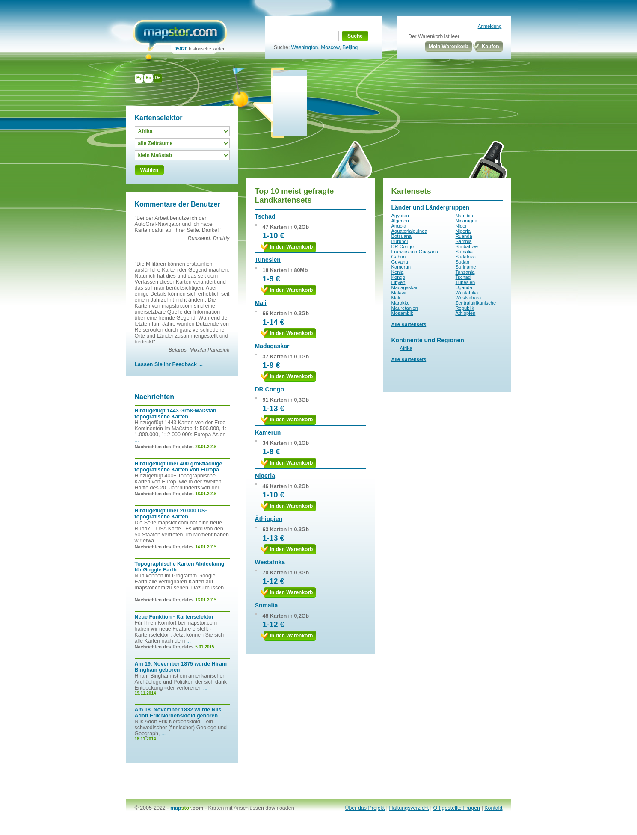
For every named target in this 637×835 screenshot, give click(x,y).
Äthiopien (269, 518)
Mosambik (402, 313)
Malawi (398, 292)
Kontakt (493, 808)
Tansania (465, 272)
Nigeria (265, 475)
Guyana (399, 261)
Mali (261, 302)
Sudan (462, 261)
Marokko (400, 302)
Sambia (464, 241)
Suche (355, 36)
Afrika (406, 348)
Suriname (466, 266)
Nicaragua (466, 220)
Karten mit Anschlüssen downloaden (251, 808)
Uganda (464, 287)
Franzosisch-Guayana (414, 251)
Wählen (149, 170)
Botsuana (401, 236)
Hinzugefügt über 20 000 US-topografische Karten (171, 514)
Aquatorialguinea (409, 231)
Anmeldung (490, 26)
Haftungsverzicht (409, 808)
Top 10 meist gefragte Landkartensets (294, 195)
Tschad (265, 216)
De (158, 77)
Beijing (350, 47)
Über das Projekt (365, 808)
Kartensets (411, 191)
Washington (304, 47)
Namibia (464, 215)
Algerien (400, 220)
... (137, 441)
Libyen (398, 282)
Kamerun (268, 432)
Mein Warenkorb (448, 47)
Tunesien (268, 259)
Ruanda (464, 236)
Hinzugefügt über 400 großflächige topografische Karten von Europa (178, 467)
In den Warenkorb (291, 247)
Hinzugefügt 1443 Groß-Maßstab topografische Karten (175, 414)
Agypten (400, 215)
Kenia (397, 272)
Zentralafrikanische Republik (476, 305)
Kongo (398, 277)
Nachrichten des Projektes (164, 446)
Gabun (398, 256)
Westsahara (468, 297)
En (148, 77)
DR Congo (269, 389)
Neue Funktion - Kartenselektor (174, 617)
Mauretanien (404, 308)
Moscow (330, 47)
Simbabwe (467, 246)
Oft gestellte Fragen (456, 808)
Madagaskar (272, 346)
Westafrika (270, 562)
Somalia (266, 605)
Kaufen (490, 47)
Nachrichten (154, 396)
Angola (398, 225)
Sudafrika (466, 256)
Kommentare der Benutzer (177, 204)
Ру (139, 77)
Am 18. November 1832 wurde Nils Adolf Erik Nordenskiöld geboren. (178, 713)
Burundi (399, 241)
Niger (461, 225)
